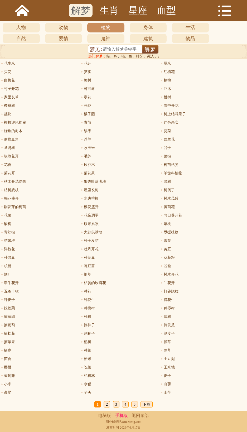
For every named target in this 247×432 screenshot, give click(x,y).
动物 (63, 27)
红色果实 (171, 122)
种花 (87, 291)
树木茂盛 (171, 198)
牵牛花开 (11, 283)
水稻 (87, 384)
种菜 (87, 350)
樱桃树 (9, 106)
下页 (146, 404)
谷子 (167, 148)
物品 (190, 38)
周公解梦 (112, 422)
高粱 (7, 393)
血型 (166, 10)
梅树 (87, 80)
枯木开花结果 (15, 182)
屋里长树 (91, 190)
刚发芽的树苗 (15, 207)
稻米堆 (9, 241)
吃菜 (87, 367)
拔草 (167, 342)
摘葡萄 (9, 325)
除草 (167, 350)
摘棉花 (9, 333)
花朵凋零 (91, 215)
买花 (7, 72)
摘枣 (7, 350)
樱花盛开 (91, 207)
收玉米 (89, 148)
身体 (148, 27)
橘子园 (89, 114)
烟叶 (7, 274)
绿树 (167, 182)
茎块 (7, 114)
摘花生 (169, 300)
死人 (150, 56)
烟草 (87, 274)
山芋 (167, 393)
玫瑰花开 (11, 156)
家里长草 (11, 97)
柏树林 (89, 376)
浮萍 (87, 139)
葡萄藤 (9, 376)
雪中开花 (171, 106)
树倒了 (169, 190)
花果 (7, 215)
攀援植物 (171, 232)
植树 (87, 342)
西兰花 (169, 139)
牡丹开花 (91, 249)
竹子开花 (11, 89)
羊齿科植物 (173, 173)
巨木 (167, 89)
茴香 (7, 359)
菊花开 (9, 173)
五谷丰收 (11, 291)
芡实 (87, 72)
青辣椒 (9, 232)
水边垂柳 (91, 198)
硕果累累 (91, 224)
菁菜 (167, 241)
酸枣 (87, 131)
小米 (7, 384)
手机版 (121, 415)
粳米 (87, 359)
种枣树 (169, 308)
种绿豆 (9, 258)
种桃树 (89, 308)
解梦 (80, 10)
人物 (21, 27)
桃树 (167, 97)
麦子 (167, 376)
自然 (21, 38)
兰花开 (169, 283)
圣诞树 (9, 148)
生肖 (109, 10)
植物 (105, 27)
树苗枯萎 (171, 165)
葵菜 (167, 131)
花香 (7, 165)
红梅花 (169, 72)
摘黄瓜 (169, 325)
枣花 (87, 97)
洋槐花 (9, 249)
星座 (137, 10)
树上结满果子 (175, 114)
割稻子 (89, 333)
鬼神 (105, 38)
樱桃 (7, 367)
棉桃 (167, 80)
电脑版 (104, 415)
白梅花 (9, 80)
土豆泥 (169, 359)
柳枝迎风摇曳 (15, 122)
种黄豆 (89, 258)
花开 (87, 63)
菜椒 (167, 156)
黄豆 (167, 249)
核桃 (7, 266)
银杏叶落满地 (95, 182)
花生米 (9, 63)
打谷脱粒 (171, 291)
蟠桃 (167, 224)
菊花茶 (89, 173)
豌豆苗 (89, 266)
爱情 (63, 38)
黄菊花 (169, 207)
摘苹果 (9, 342)
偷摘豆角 (11, 139)
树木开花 (171, 274)
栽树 (167, 317)
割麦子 (169, 333)
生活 (190, 27)
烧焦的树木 (13, 131)
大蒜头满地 (93, 232)
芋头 (87, 393)
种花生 (89, 300)
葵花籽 (169, 258)
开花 (87, 106)
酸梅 (7, 224)
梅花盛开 (11, 198)
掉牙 (139, 56)
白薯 (167, 384)
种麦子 (9, 300)
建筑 (148, 38)
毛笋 (87, 156)
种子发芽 (91, 241)
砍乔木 (89, 165)
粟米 (167, 63)
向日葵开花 (173, 215)
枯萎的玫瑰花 (95, 283)
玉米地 (169, 367)
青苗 (87, 122)
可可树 (89, 89)
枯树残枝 (11, 190)
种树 (87, 317)
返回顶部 (140, 415)
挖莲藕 (9, 308)
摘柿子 (89, 325)
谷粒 (167, 266)
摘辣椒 (9, 317)
